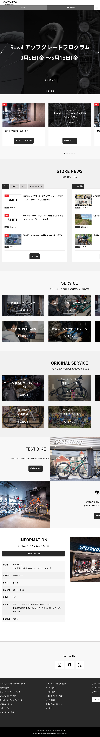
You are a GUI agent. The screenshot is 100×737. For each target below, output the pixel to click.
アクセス (23, 8)
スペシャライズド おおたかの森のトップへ (50, 730)
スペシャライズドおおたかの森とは (12, 684)
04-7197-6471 (18, 589)
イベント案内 (50, 692)
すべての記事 (50, 700)
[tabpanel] (50, 52)
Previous (2, 52)
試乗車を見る (35, 468)
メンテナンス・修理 (7, 712)
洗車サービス (4, 708)
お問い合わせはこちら (33, 553)
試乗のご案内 (4, 688)
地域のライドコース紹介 (54, 696)
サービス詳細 (50, 688)
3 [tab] (51, 91)
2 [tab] (48, 91)
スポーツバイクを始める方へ (56, 684)
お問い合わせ (70, 8)
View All (34, 256)
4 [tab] (53, 91)
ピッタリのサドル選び (8, 696)
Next (97, 52)
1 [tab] (46, 91)
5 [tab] (74, 153)
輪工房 (15, 618)
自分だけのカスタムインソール (11, 700)
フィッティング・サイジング (10, 692)
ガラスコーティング (7, 704)
